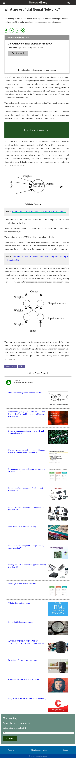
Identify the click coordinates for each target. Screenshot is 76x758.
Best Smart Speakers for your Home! (23, 660)
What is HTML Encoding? (19, 603)
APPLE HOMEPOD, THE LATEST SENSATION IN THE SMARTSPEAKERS (26, 642)
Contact (65, 750)
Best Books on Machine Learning (22, 526)
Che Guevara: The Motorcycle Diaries (24, 679)
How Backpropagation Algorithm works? (25, 393)
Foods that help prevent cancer (20, 622)
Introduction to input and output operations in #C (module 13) (39, 211)
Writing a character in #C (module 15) (23, 584)
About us (11, 750)
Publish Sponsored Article (38, 750)
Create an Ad (18, 53)
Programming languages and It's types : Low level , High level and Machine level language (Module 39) (27, 414)
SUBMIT (10, 738)
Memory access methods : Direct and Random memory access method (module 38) (27, 451)
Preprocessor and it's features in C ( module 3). (27, 698)
